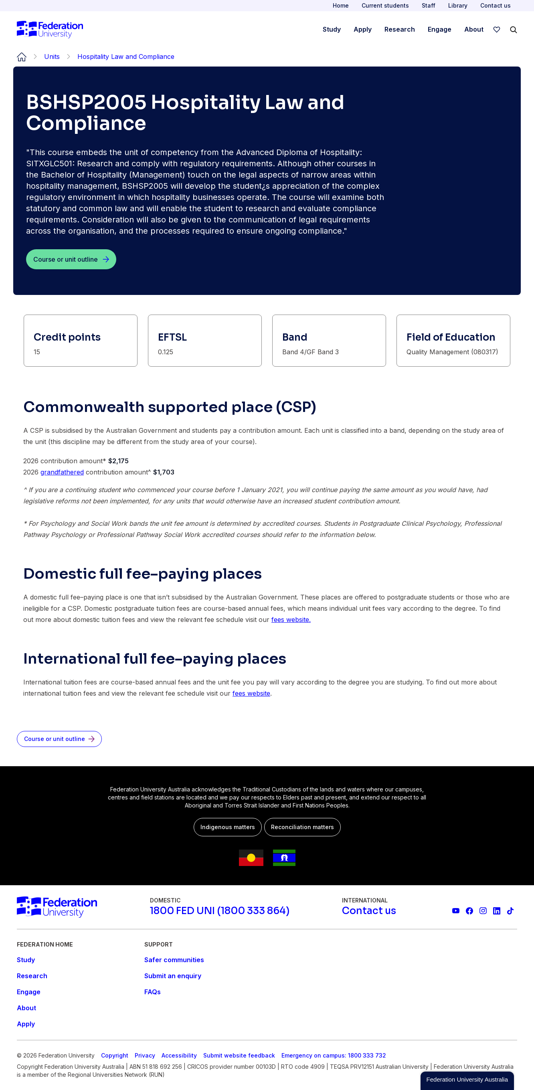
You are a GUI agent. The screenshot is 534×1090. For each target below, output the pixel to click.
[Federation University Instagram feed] (483, 911)
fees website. (291, 620)
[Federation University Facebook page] (469, 911)
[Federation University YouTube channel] (456, 911)
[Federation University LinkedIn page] (497, 911)
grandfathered (62, 472)
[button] (467, 1081)
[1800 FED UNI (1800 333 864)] (219, 910)
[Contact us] (369, 910)
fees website (251, 693)
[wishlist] (496, 29)
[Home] (50, 29)
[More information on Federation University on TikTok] (510, 911)
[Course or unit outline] (71, 259)
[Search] (513, 29)
